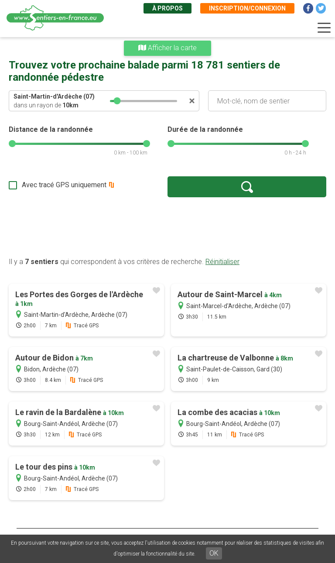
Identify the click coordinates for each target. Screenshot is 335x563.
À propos (167, 8)
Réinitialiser (222, 261)
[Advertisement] (167, 227)
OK (214, 553)
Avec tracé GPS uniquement (64, 185)
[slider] (117, 100)
